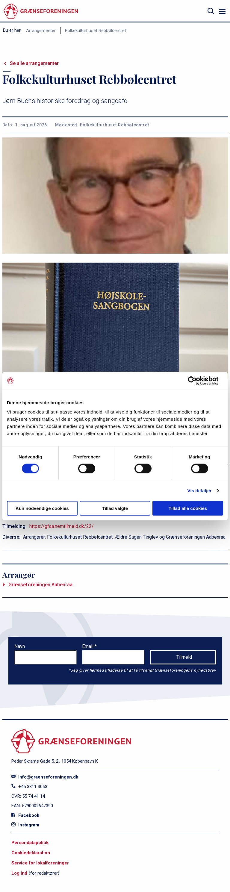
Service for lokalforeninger (40, 863)
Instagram (25, 825)
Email (88, 646)
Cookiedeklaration (30, 852)
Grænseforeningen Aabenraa (40, 584)
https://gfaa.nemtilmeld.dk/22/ (61, 526)
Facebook (25, 815)
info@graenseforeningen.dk (44, 777)
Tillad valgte (115, 508)
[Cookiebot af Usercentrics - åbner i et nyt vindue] (197, 380)
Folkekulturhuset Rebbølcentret (95, 30)
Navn (19, 646)
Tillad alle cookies (188, 508)
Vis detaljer (199, 490)
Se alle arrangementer (34, 63)
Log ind (19, 873)
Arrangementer (41, 30)
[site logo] (40, 11)
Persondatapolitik (30, 842)
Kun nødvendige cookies (42, 508)
